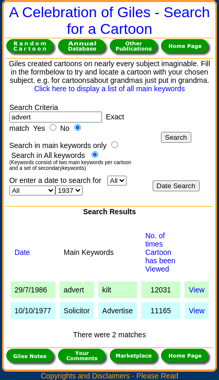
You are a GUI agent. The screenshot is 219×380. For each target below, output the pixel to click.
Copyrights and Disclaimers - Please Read (109, 376)
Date (22, 252)
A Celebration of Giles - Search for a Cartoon (109, 20)
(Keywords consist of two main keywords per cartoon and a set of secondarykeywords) (70, 165)
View (196, 290)
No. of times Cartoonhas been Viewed (160, 252)
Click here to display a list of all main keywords (109, 88)
